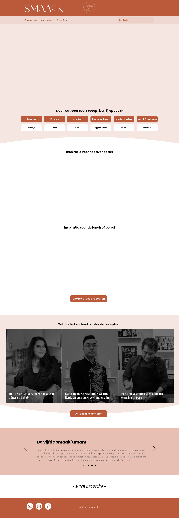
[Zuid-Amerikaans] (100, 119)
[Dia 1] (84, 465)
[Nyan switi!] (81, 487)
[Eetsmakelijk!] (85, 487)
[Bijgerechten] (100, 127)
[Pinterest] (48, 506)
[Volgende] (154, 448)
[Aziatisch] (77, 119)
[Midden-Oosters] (124, 119)
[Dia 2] (88, 465)
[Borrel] (124, 127)
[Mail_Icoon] (30, 506)
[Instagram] (39, 506)
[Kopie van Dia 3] (95, 465)
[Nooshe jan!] (100, 487)
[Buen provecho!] (73, 488)
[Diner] (77, 127)
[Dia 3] (92, 465)
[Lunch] (54, 127)
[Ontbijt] (31, 127)
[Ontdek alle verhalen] (88, 413)
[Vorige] (25, 448)
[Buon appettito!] (77, 487)
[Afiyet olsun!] (89, 487)
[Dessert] (147, 127)
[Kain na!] (96, 487)
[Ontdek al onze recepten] (88, 298)
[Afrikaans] (54, 119)
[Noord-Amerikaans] (147, 119)
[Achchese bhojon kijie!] (92, 487)
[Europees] (31, 119)
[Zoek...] (136, 20)
